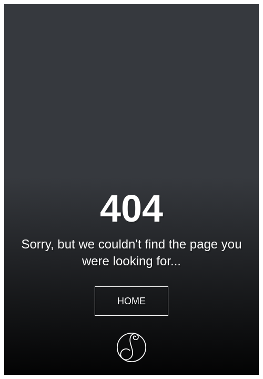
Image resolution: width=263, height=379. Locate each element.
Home (131, 301)
